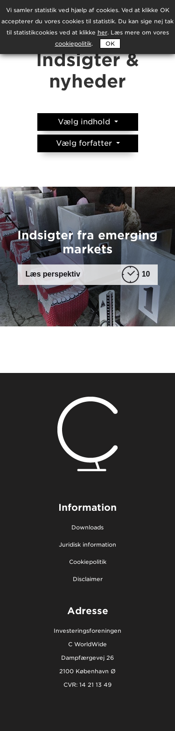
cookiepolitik (73, 43)
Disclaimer (88, 579)
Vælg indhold (85, 121)
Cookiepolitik (87, 562)
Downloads (87, 528)
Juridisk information (87, 545)
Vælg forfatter (85, 143)
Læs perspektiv (88, 274)
